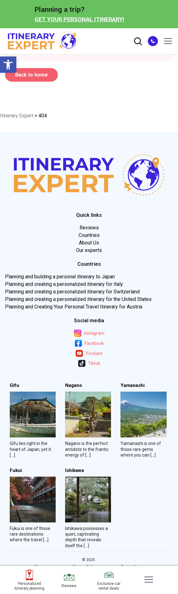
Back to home (31, 75)
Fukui (16, 470)
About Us (89, 243)
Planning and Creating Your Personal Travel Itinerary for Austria (73, 307)
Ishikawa (74, 470)
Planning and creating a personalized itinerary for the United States (78, 299)
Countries (89, 235)
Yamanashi (132, 385)
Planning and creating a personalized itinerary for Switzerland (72, 292)
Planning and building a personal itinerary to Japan (60, 277)
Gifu (14, 385)
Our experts (89, 250)
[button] (8, 64)
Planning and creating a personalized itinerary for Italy (64, 284)
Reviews (89, 228)
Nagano (73, 385)
